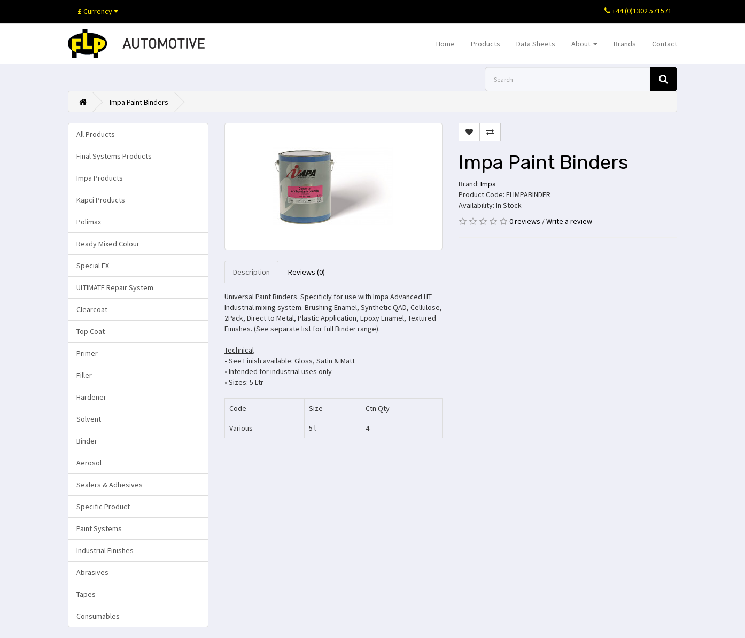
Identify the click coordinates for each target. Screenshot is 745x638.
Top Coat (90, 331)
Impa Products (99, 178)
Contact (664, 44)
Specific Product (103, 506)
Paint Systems (99, 528)
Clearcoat (91, 309)
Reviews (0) (306, 272)
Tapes (86, 594)
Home (445, 44)
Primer (87, 353)
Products (485, 44)
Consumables (98, 616)
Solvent (88, 419)
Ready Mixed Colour (107, 243)
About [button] (584, 44)
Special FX (92, 265)
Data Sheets (535, 44)
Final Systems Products (114, 156)
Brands (625, 44)
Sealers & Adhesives (109, 484)
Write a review (569, 221)
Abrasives (92, 572)
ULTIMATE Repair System (114, 287)
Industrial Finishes (105, 550)
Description (251, 272)
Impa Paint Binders (139, 102)
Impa (488, 184)
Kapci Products (100, 200)
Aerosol (89, 463)
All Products (95, 134)
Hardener (91, 397)
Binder (86, 441)
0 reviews (524, 221)
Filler (84, 375)
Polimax (88, 222)
